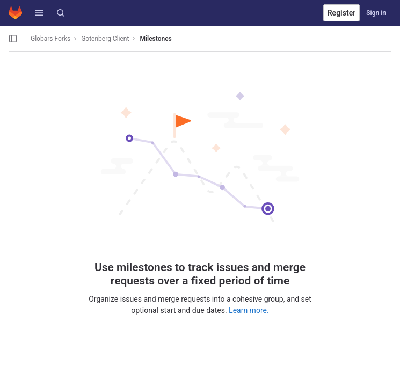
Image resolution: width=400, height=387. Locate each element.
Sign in (376, 13)
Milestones (155, 38)
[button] (39, 12)
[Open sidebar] (12, 38)
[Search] (60, 12)
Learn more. (249, 310)
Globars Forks (50, 38)
